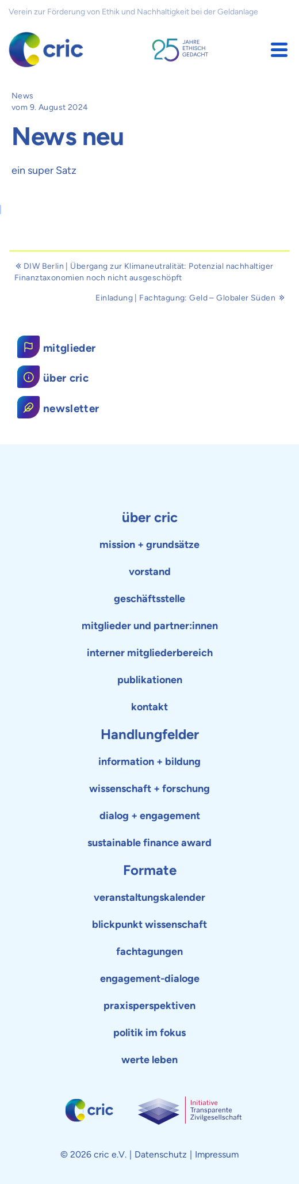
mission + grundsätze (149, 544)
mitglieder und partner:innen (150, 625)
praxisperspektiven (149, 1005)
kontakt (149, 706)
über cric (150, 517)
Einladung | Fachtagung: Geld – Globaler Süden (190, 298)
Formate (150, 870)
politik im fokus (149, 1032)
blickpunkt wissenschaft (149, 924)
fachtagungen (149, 951)
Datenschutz (161, 1154)
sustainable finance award (149, 842)
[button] (279, 50)
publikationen (149, 679)
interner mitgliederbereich (150, 652)
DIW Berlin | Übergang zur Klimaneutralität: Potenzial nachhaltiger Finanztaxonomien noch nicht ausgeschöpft (144, 272)
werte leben (149, 1059)
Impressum (217, 1154)
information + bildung (149, 761)
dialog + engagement (149, 815)
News (23, 96)
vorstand (150, 571)
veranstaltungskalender (149, 897)
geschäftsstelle (149, 598)
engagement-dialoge (150, 978)
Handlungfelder (150, 734)
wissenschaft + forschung (149, 788)
